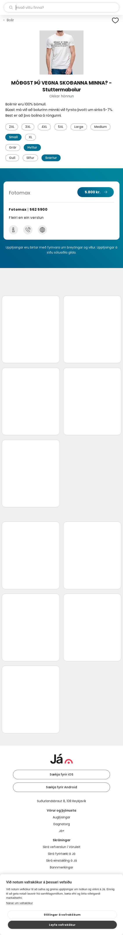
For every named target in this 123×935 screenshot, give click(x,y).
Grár (12, 147)
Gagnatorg (61, 824)
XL (30, 137)
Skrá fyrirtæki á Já (61, 854)
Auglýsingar (61, 817)
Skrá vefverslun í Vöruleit (61, 847)
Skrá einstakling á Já (61, 860)
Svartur (51, 158)
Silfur (30, 158)
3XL (28, 127)
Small (13, 137)
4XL (44, 127)
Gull (12, 158)
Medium (100, 127)
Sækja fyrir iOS (61, 774)
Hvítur (32, 147)
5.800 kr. (92, 192)
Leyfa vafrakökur (62, 925)
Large (78, 127)
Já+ (61, 831)
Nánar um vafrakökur (19, 903)
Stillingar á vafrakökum (62, 915)
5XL (60, 127)
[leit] (61, 7)
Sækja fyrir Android (61, 787)
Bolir (10, 20)
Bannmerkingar (61, 867)
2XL (11, 127)
